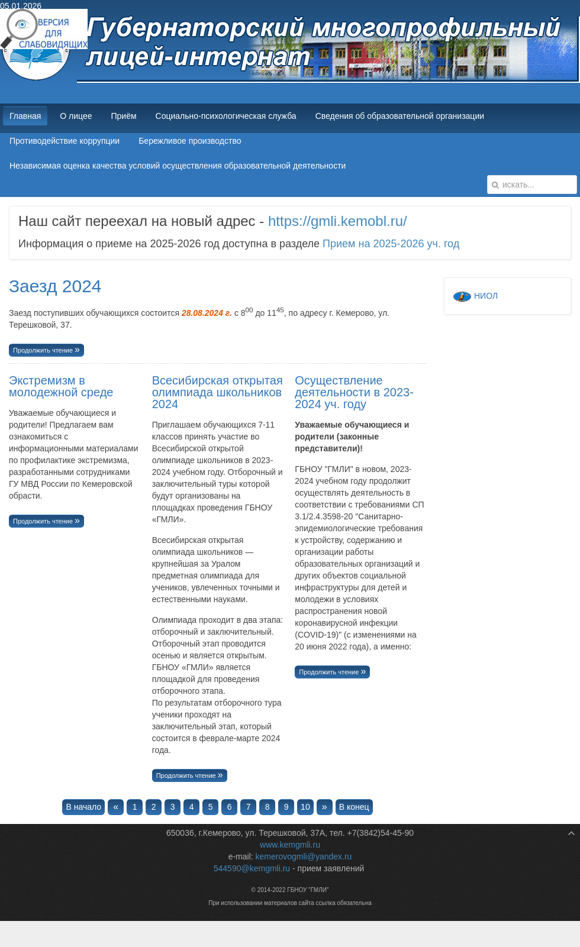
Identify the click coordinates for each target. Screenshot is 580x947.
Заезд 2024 (55, 286)
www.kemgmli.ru (290, 844)
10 (305, 807)
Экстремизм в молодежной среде (61, 386)
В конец (354, 807)
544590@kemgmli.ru (252, 868)
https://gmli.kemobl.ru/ (337, 221)
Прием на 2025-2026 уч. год (391, 244)
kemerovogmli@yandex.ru (304, 856)
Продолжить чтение (44, 350)
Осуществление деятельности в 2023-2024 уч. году (354, 392)
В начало (83, 807)
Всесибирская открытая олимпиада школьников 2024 (217, 392)
